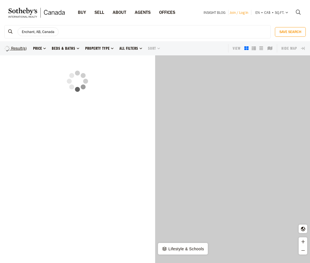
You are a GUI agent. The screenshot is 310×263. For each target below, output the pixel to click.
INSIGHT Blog (214, 12)
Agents (143, 12)
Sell (99, 12)
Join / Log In (239, 12)
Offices (167, 12)
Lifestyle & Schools (183, 249)
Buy (82, 12)
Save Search (290, 32)
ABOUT (119, 12)
